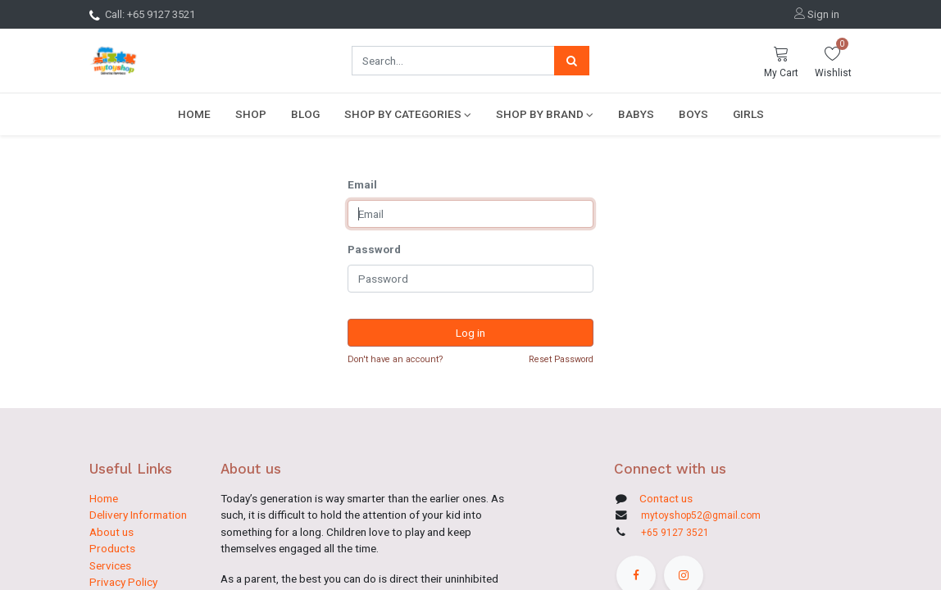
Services (110, 565)
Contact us (665, 498)
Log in (470, 332)
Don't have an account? (395, 359)
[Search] (571, 60)
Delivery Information (138, 514)
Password (374, 249)
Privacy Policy (123, 581)
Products (112, 548)
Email (362, 184)
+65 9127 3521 (675, 532)
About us (111, 531)
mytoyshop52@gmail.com (701, 515)
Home (103, 498)
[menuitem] (194, 113)
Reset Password (561, 359)
